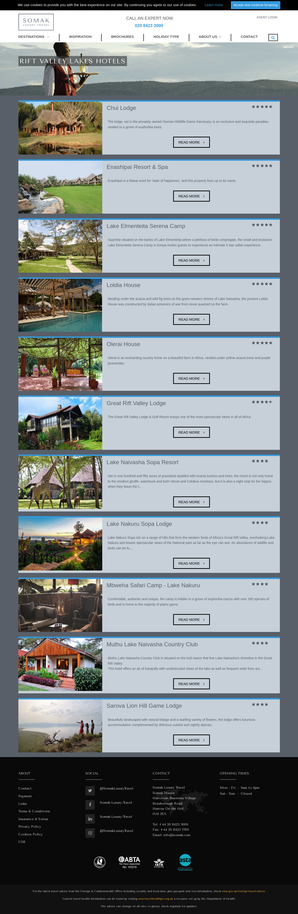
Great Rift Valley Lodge (136, 403)
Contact (25, 788)
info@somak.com (176, 835)
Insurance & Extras (33, 819)
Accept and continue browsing (256, 5)
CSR (21, 842)
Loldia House (123, 285)
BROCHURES (122, 37)
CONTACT (249, 37)
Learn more (214, 5)
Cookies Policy (30, 834)
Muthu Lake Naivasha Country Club (152, 644)
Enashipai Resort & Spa (137, 167)
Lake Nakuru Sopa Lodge (139, 524)
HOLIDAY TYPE (166, 37)
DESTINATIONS (34, 37)
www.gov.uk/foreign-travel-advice (243, 891)
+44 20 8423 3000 (173, 824)
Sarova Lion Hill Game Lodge (144, 705)
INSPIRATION (80, 37)
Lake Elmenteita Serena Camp (146, 226)
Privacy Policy (29, 827)
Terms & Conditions (34, 811)
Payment (25, 796)
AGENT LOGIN (267, 17)
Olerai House (123, 344)
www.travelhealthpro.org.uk (155, 898)
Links (22, 804)
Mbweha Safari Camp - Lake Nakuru (153, 585)
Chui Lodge (121, 108)
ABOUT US (208, 37)
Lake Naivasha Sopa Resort (143, 462)
